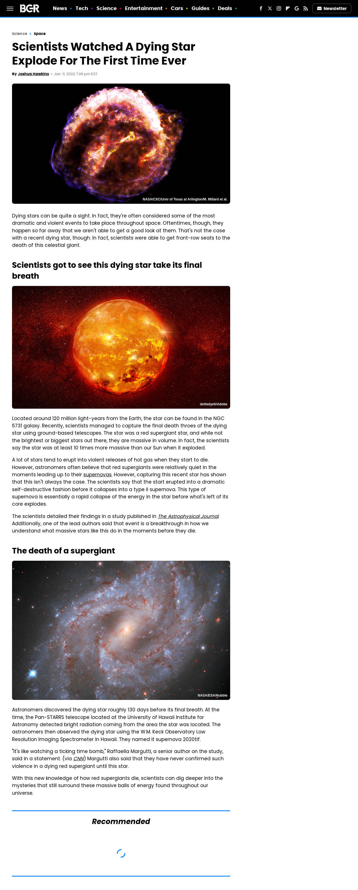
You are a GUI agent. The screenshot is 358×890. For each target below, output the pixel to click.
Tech (82, 8)
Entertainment (143, 8)
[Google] (297, 8)
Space (40, 33)
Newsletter (332, 8)
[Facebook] (261, 8)
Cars (177, 8)
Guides (201, 8)
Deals (225, 8)
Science (106, 8)
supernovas (97, 475)
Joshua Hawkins (33, 74)
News (60, 8)
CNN (78, 759)
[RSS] (305, 8)
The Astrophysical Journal (188, 517)
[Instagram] (279, 8)
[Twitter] (270, 8)
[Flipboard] (288, 8)
